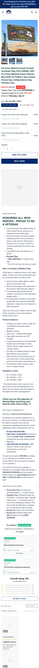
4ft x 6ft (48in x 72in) (27, 105)
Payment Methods (8, 624)
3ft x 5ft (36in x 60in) (13, 101)
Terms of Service (7, 641)
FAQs (3, 620)
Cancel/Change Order (9, 627)
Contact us (5, 617)
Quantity (4, 145)
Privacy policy (6, 638)
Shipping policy (6, 645)
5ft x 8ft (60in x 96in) (10, 109)
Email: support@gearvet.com (12, 600)
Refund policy (6, 648)
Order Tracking (6, 613)
